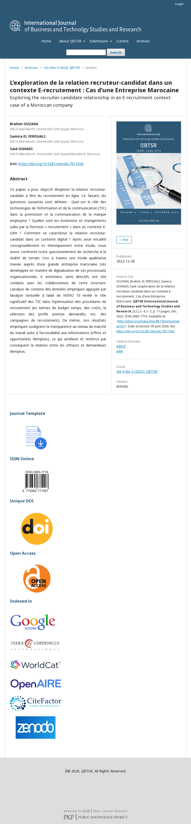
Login (179, 3)
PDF (125, 240)
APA (119, 351)
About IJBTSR (70, 41)
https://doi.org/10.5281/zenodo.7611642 (51, 163)
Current (122, 41)
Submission (99, 41)
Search (116, 52)
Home (46, 41)
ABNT (121, 346)
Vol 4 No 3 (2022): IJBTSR (62, 67)
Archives (143, 41)
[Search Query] (86, 52)
